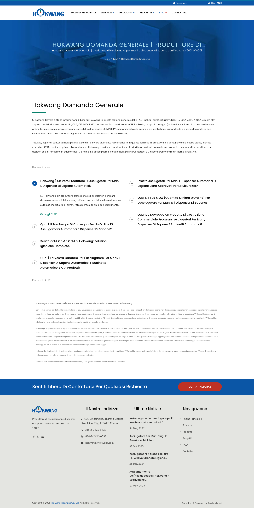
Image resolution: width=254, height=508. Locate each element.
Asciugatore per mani (92, 361)
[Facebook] (34, 436)
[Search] (190, 3)
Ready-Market (215, 503)
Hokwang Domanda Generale (135, 58)
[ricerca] (174, 3)
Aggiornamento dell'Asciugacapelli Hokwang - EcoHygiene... (149, 475)
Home (107, 58)
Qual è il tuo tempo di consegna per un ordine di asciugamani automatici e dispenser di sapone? (76, 226)
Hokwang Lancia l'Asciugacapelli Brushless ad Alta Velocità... (151, 420)
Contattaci (180, 12)
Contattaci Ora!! (200, 386)
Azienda (107, 12)
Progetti (147, 12)
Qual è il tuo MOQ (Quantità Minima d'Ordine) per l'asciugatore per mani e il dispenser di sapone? (174, 200)
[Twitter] (38, 436)
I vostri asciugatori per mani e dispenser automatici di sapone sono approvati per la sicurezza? (177, 183)
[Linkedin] (42, 436)
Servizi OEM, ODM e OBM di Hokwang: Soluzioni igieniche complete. (73, 243)
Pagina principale (83, 12)
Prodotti (126, 12)
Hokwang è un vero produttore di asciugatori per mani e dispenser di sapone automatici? (79, 183)
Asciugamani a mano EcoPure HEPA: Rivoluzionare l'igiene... (148, 456)
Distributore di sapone (73, 361)
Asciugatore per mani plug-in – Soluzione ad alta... (149, 438)
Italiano (216, 3)
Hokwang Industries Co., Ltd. (65, 502)
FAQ (163, 12)
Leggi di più (48, 214)
